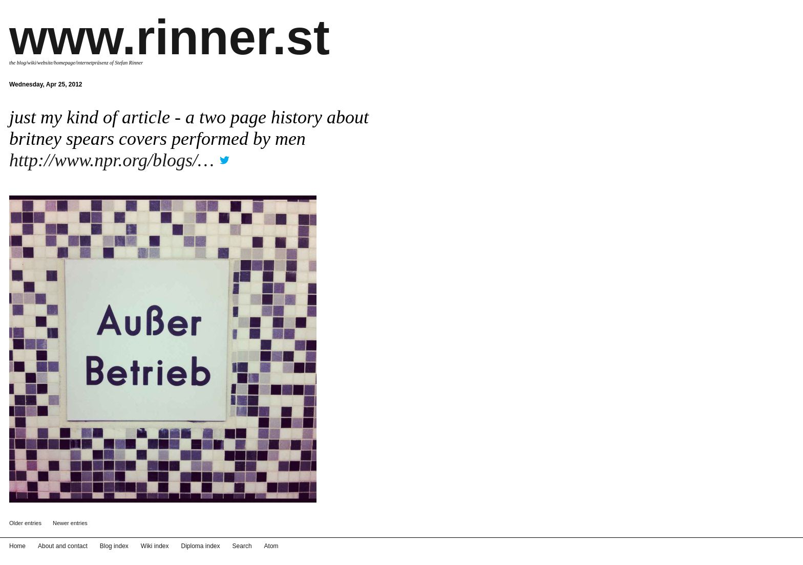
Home (17, 546)
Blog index (114, 546)
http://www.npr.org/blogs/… (111, 160)
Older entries (25, 523)
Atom (271, 546)
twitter (224, 156)
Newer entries (70, 523)
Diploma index (200, 546)
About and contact (63, 546)
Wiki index (155, 546)
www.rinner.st (169, 37)
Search (242, 546)
